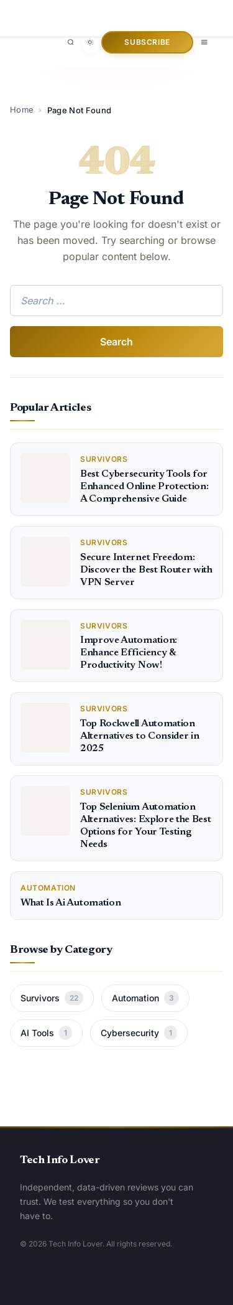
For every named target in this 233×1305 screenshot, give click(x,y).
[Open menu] (204, 42)
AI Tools (46, 1033)
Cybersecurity (139, 1033)
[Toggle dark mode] (90, 42)
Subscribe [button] (147, 42)
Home (22, 110)
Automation (145, 998)
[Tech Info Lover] (76, 11)
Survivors (52, 998)
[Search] (71, 42)
